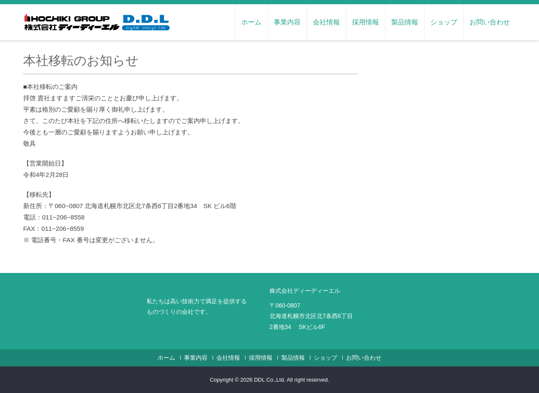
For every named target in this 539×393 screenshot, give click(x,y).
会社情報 (326, 22)
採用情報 (365, 22)
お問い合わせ (490, 22)
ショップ (443, 22)
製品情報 (404, 22)
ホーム (251, 22)
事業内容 (287, 22)
